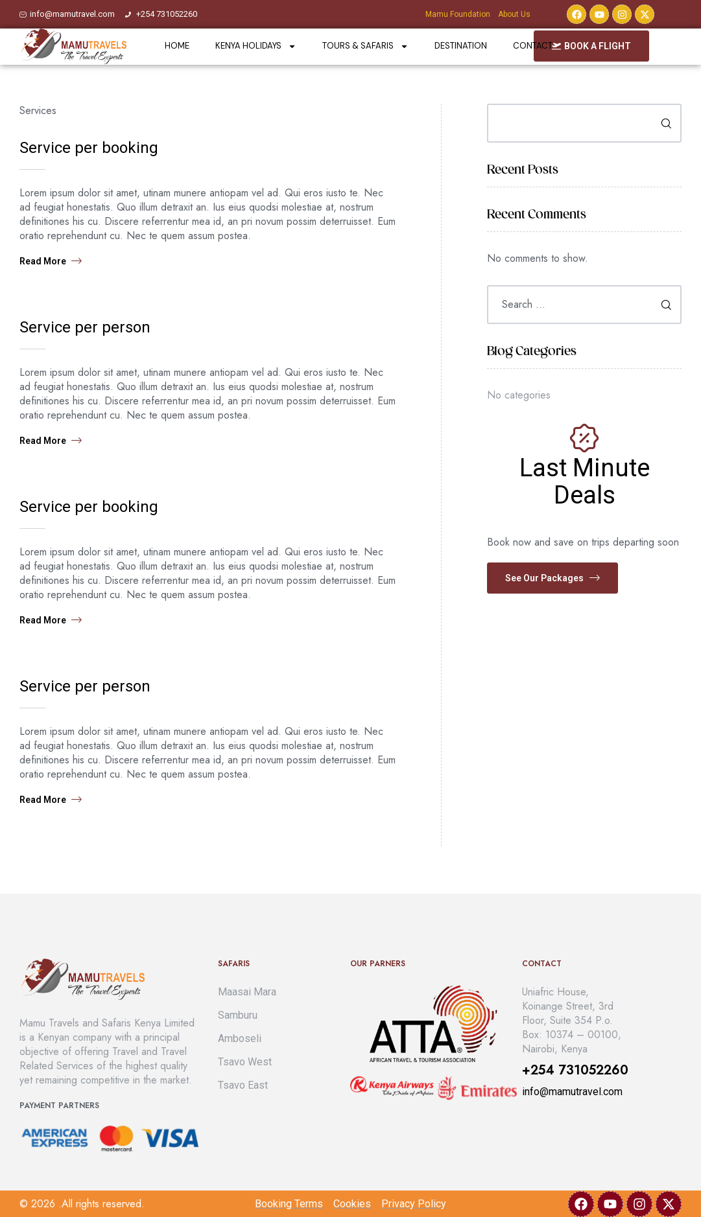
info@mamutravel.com (572, 1091)
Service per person (84, 327)
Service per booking (88, 148)
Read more (50, 261)
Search (662, 123)
